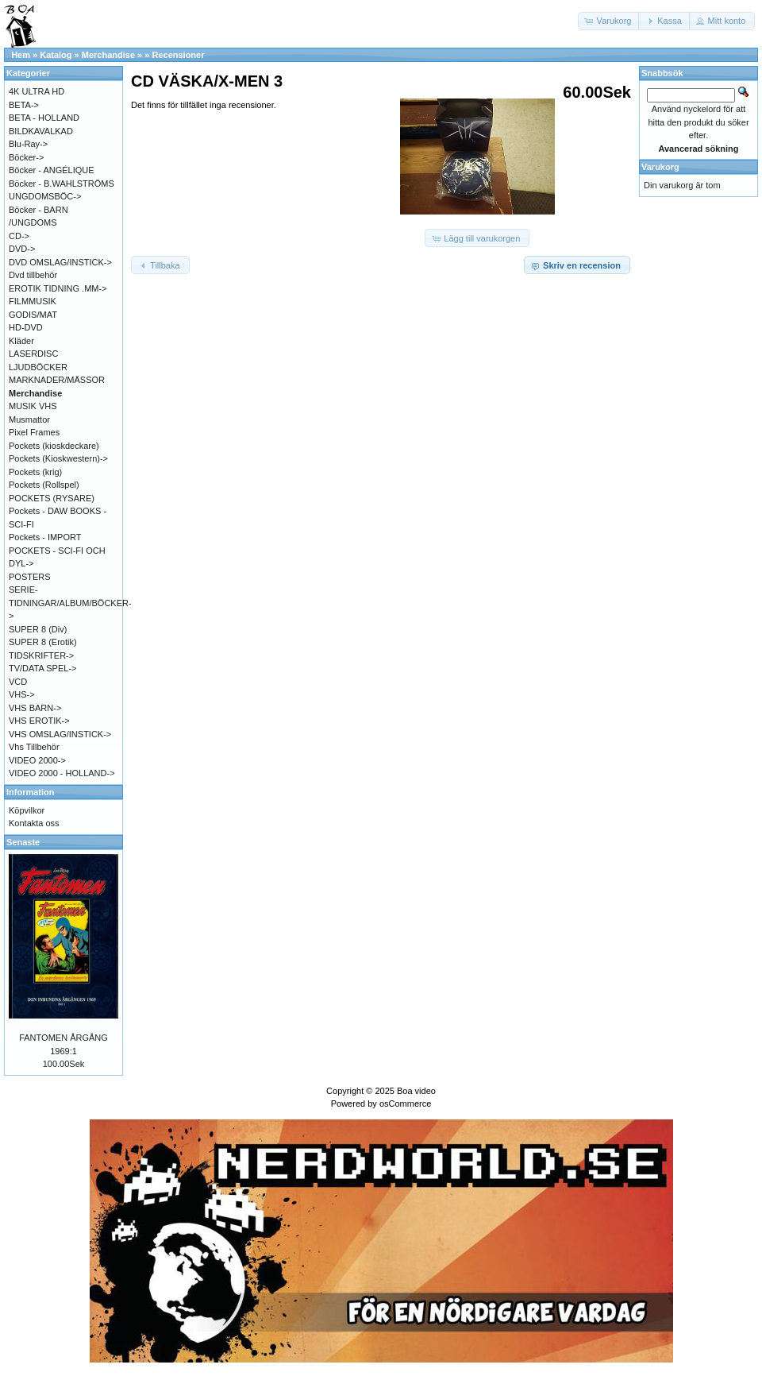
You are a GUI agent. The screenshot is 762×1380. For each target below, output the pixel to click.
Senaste (23, 842)
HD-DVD (26, 327)
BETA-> (24, 105)
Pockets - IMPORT (45, 537)
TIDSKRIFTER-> (41, 655)
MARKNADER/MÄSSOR (57, 380)
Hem (20, 55)
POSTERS (30, 577)
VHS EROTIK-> (39, 720)
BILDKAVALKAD (41, 131)
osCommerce (405, 1103)
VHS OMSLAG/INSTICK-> (60, 734)
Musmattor (29, 419)
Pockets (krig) (35, 472)
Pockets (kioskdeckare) (54, 445)
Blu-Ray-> (28, 144)
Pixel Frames (34, 432)
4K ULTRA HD (36, 91)
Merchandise (108, 55)
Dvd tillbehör (33, 275)
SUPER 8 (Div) (38, 629)
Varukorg (660, 167)
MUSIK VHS (33, 406)
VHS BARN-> (35, 708)
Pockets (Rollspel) (44, 484)
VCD (18, 681)
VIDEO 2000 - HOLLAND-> (62, 773)
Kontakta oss (34, 823)
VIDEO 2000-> (37, 760)
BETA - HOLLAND (44, 117)
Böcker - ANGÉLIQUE (51, 170)
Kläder (21, 341)
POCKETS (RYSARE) (51, 498)
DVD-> (22, 248)
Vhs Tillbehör (34, 747)
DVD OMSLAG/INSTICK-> (60, 262)
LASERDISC (33, 353)
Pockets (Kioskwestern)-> (58, 458)
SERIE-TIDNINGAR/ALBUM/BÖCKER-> (70, 602)
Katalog (55, 55)
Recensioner (178, 55)
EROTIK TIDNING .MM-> (58, 288)
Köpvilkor (26, 810)
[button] (609, 21)
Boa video (416, 1091)
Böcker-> (26, 157)
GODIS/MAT (33, 314)
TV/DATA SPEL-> (42, 668)
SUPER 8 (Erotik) (43, 642)
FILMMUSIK (32, 301)
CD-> (19, 236)
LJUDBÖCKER (38, 367)
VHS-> (22, 694)
